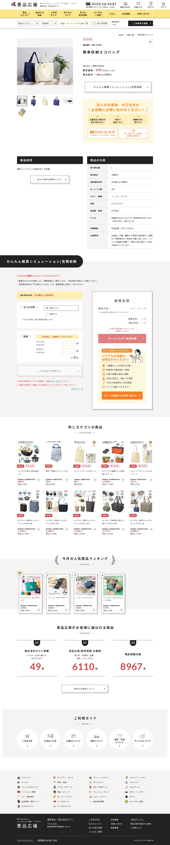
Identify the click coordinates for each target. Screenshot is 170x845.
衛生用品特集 (96, 801)
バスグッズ (131, 782)
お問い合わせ (55, 381)
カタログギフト (25, 806)
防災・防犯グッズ (98, 787)
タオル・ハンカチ (134, 792)
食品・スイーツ (61, 792)
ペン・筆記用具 (25, 796)
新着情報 (114, 827)
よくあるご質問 (95, 831)
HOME (121, 35)
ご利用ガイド (75, 389)
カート (163, 7)
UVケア (130, 796)
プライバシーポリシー (25, 840)
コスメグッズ (132, 787)
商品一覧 (130, 35)
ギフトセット (96, 782)
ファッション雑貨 (26, 792)
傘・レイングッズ (62, 796)
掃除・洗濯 (59, 782)
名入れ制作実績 (95, 827)
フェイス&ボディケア (28, 787)
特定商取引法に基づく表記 (47, 840)
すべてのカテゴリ (62, 806)
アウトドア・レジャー (136, 777)
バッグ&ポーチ (61, 801)
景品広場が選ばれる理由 (140, 823)
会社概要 (114, 819)
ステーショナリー (98, 796)
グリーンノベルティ (99, 777)
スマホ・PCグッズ (62, 787)
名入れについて (95, 823)
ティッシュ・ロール (99, 792)
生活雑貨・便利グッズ (28, 801)
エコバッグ (23, 777)
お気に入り (138, 7)
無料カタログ (125, 7)
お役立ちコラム (137, 819)
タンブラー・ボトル (63, 777)
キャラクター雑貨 (134, 801)
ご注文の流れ (94, 819)
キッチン (23, 782)
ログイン (151, 7)
